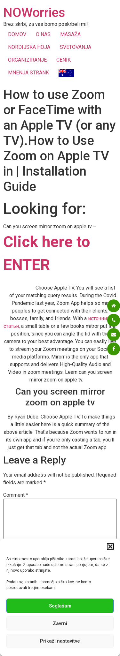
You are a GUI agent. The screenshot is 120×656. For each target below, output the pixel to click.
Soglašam (60, 606)
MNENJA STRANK (28, 73)
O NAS (43, 34)
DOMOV (17, 34)
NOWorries (34, 12)
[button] (110, 546)
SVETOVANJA (75, 47)
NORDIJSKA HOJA (29, 47)
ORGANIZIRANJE (27, 60)
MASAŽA (70, 34)
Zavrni (60, 623)
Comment (15, 495)
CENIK (63, 60)
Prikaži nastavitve (60, 641)
